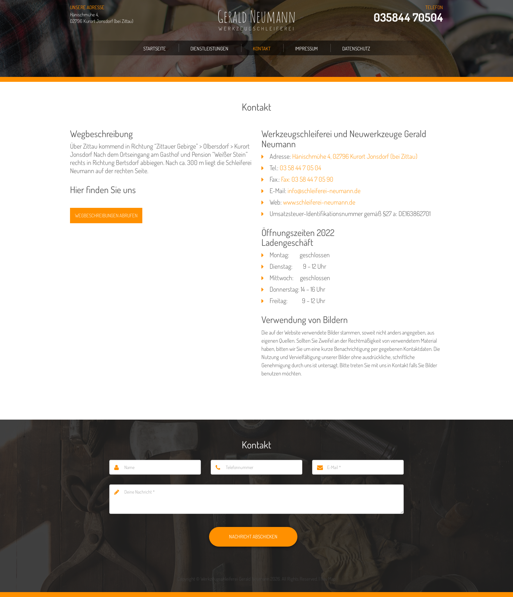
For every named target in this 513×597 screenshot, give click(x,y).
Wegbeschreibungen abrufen (106, 215)
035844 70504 (408, 17)
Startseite (154, 48)
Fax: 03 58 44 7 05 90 (307, 179)
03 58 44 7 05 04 (300, 167)
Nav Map (328, 579)
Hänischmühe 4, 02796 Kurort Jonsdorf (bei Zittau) (354, 156)
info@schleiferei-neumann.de (324, 190)
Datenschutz (356, 48)
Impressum (306, 48)
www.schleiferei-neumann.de (319, 202)
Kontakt (262, 48)
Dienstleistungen (209, 48)
